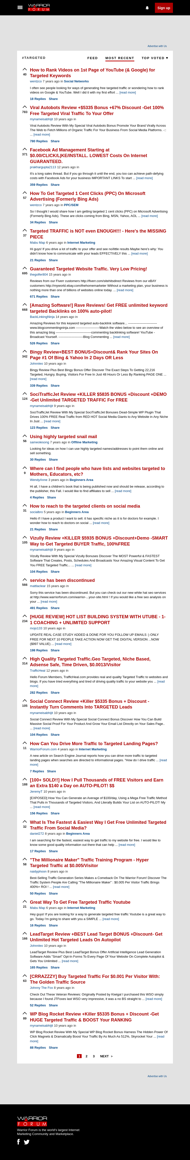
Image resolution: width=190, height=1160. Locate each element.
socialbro (36, 512)
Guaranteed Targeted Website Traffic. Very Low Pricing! (88, 268)
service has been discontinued (62, 580)
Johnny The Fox (41, 988)
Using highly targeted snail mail (63, 436)
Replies (38, 99)
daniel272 (37, 833)
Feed (92, 58)
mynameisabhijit (41, 119)
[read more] (127, 92)
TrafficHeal (37, 670)
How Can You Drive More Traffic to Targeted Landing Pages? (94, 743)
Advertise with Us (157, 46)
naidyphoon (38, 871)
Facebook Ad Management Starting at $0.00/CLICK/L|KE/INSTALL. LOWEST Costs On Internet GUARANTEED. (88, 155)
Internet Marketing (81, 242)
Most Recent (119, 58)
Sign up (164, 8)
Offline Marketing (84, 442)
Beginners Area (81, 480)
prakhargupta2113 (43, 167)
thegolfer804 (39, 274)
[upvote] (24, 72)
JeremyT (36, 791)
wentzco (36, 81)
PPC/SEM (71, 205)
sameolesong (39, 442)
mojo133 (36, 628)
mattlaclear (38, 586)
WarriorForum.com (43, 749)
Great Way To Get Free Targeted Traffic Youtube (80, 902)
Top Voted (155, 58)
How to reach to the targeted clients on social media (85, 506)
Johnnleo (36, 363)
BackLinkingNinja (42, 317)
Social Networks (76, 81)
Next (104, 1056)
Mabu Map (37, 242)
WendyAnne (39, 480)
